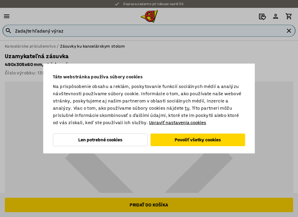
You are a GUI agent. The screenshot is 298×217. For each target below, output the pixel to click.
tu (187, 108)
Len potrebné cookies (100, 140)
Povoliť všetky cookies (198, 140)
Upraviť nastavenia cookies (177, 122)
